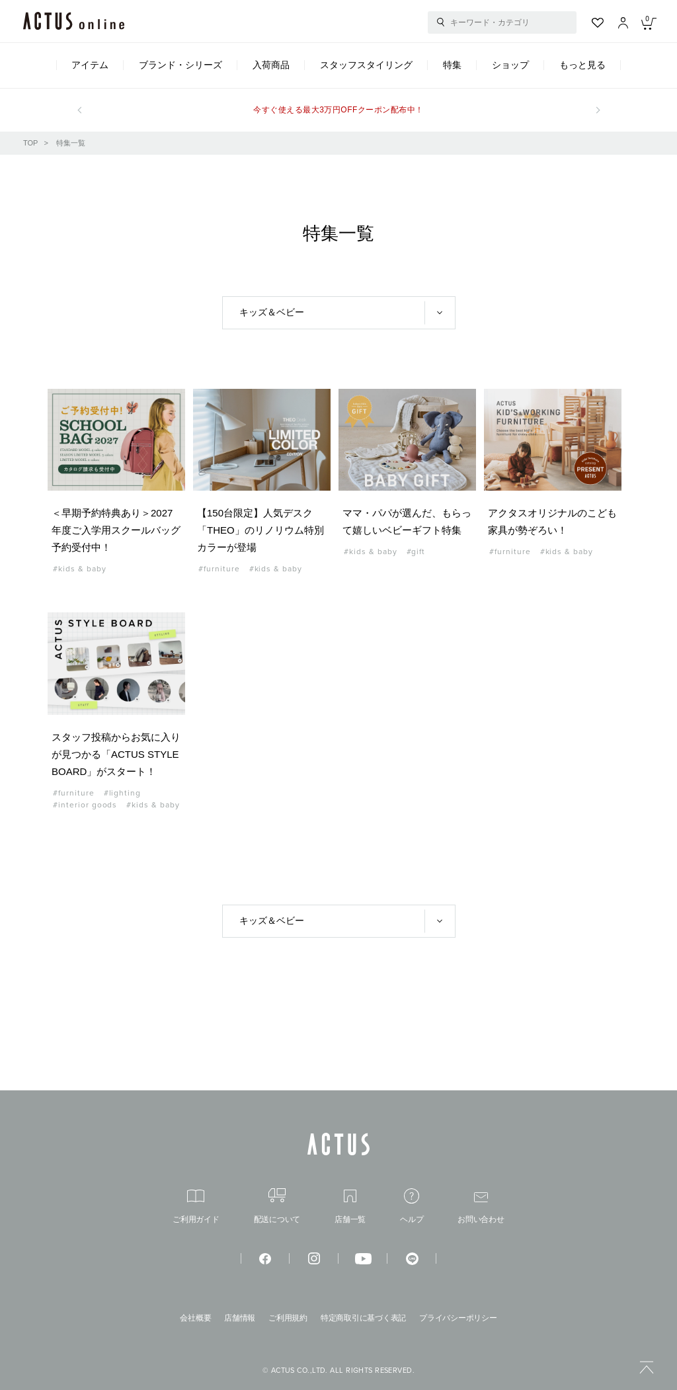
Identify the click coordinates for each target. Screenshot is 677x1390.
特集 (452, 65)
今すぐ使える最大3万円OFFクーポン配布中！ (338, 109)
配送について (277, 1205)
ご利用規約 (287, 1318)
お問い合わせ (481, 1207)
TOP (30, 143)
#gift (416, 551)
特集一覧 (70, 143)
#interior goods (85, 805)
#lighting (122, 793)
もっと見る (582, 65)
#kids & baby (79, 569)
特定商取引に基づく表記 (363, 1318)
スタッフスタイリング (366, 65)
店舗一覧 (350, 1206)
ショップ (510, 65)
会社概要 (195, 1318)
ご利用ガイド (196, 1206)
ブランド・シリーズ (180, 65)
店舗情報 (239, 1318)
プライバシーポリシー (458, 1318)
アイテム (89, 65)
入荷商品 (271, 65)
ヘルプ (411, 1205)
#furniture (219, 569)
